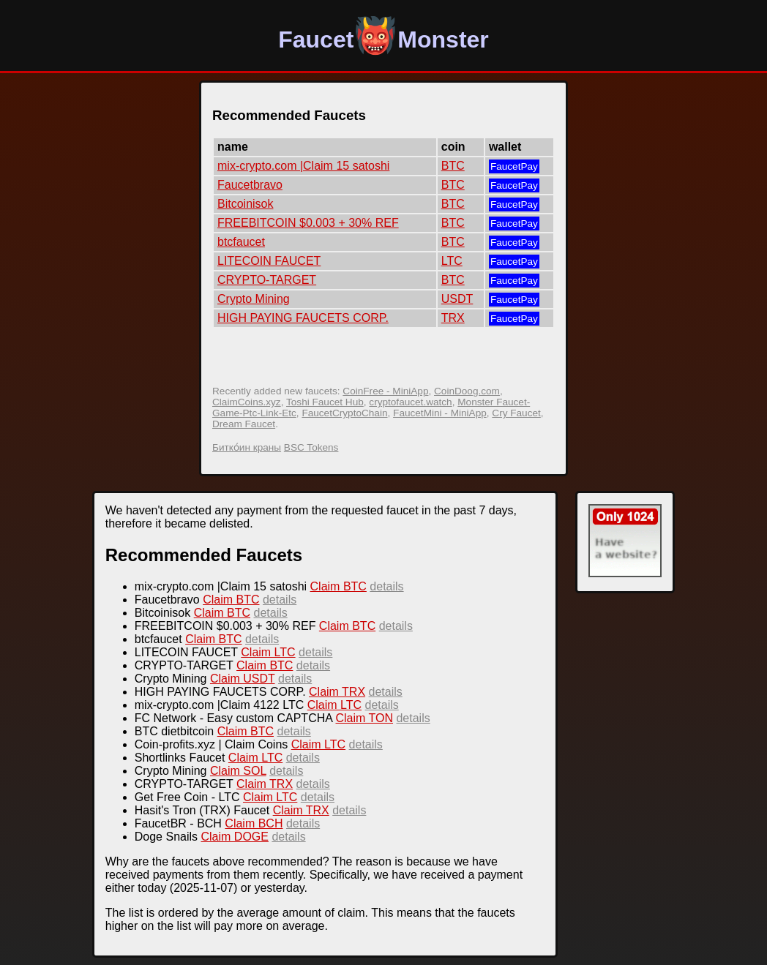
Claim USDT (242, 678)
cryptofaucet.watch (410, 402)
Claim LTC (268, 652)
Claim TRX (337, 692)
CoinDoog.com (467, 391)
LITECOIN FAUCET (269, 261)
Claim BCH (254, 823)
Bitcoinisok (245, 204)
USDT (457, 299)
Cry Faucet (516, 413)
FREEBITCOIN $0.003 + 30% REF (308, 223)
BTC (453, 165)
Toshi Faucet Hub (325, 402)
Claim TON (364, 718)
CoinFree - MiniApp (385, 391)
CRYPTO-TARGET (266, 280)
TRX (453, 318)
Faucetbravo (250, 185)
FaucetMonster (383, 39)
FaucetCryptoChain (344, 413)
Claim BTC (338, 586)
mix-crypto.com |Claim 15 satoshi (303, 165)
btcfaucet (241, 242)
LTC (452, 261)
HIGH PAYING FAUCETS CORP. (303, 318)
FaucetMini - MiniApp (440, 413)
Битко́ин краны (246, 447)
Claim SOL (238, 771)
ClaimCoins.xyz (246, 402)
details (386, 586)
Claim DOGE (234, 836)
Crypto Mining (253, 299)
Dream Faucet (243, 423)
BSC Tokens (311, 447)
